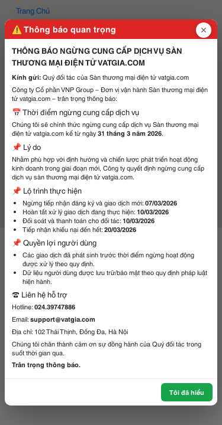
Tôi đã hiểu (186, 392)
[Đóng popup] (203, 30)
